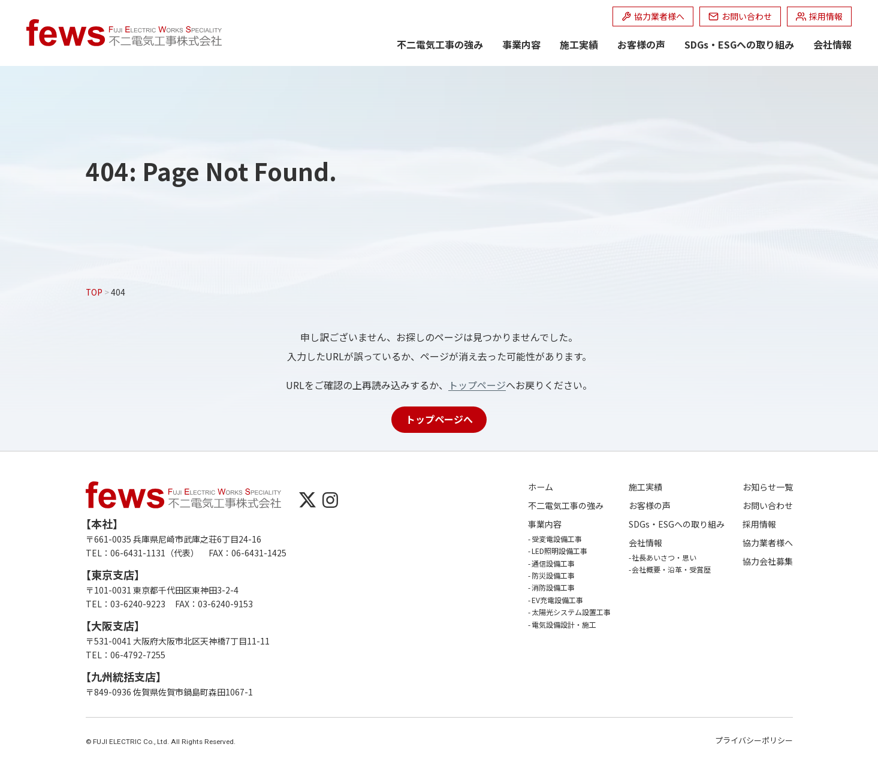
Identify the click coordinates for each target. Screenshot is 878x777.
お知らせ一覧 (768, 487)
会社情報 (832, 44)
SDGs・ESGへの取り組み (739, 44)
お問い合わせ (768, 505)
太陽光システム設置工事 (571, 612)
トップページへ (439, 419)
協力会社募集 (768, 561)
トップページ (477, 385)
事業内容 (521, 44)
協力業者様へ (768, 543)
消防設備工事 (553, 587)
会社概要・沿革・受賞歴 (671, 569)
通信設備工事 (553, 563)
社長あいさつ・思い (664, 557)
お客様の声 (641, 44)
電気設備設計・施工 (564, 624)
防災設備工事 (553, 575)
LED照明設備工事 (559, 551)
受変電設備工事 (557, 539)
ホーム (540, 487)
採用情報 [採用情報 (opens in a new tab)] (759, 524)
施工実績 (579, 44)
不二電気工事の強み (440, 44)
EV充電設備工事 (557, 600)
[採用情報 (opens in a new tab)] (819, 16)
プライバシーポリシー (754, 740)
